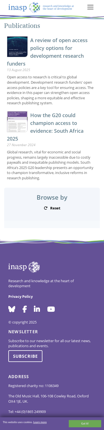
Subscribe (25, 356)
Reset (55, 208)
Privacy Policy (20, 296)
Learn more (40, 422)
